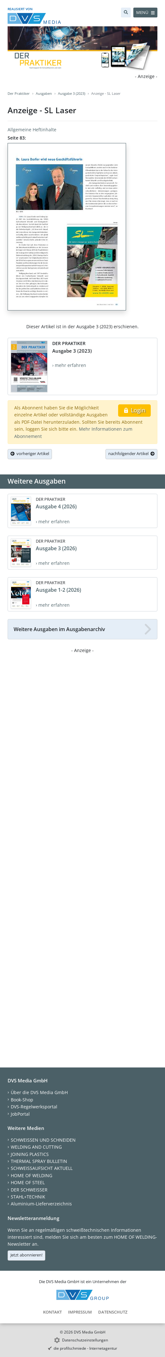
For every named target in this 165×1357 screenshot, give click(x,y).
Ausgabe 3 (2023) (71, 93)
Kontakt (52, 1312)
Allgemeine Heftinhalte (32, 130)
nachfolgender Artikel (131, 453)
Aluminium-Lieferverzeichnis (41, 1204)
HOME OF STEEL (28, 1182)
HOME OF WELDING (31, 1175)
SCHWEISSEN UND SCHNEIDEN (43, 1140)
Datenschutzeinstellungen (85, 1340)
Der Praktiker (19, 93)
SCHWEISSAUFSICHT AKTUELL (42, 1168)
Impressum (80, 1312)
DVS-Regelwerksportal (34, 1107)
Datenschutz (112, 1312)
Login (134, 410)
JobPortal (20, 1114)
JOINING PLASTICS (30, 1154)
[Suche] (126, 12)
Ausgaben (44, 93)
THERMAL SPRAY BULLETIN (39, 1161)
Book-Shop (22, 1100)
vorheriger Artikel (29, 453)
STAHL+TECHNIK (28, 1197)
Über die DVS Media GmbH (39, 1092)
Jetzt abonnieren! (26, 1255)
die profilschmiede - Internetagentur (85, 1348)
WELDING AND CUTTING (36, 1147)
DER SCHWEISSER (29, 1190)
